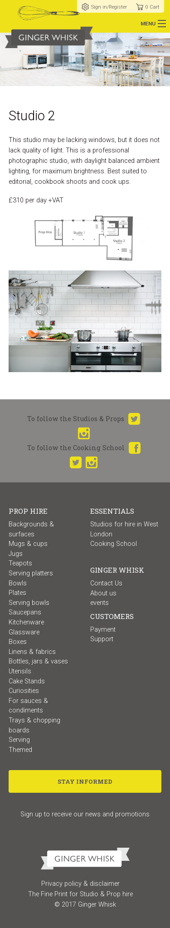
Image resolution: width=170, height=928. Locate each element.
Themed (20, 750)
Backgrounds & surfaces (31, 529)
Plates (17, 593)
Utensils (20, 671)
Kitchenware (26, 622)
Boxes (18, 642)
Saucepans (25, 612)
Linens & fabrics (32, 652)
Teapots (20, 563)
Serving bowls (29, 603)
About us (103, 593)
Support (101, 639)
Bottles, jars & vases (38, 661)
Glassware (24, 632)
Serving (19, 740)
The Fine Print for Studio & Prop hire (80, 894)
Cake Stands (27, 681)
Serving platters (31, 573)
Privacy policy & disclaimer (80, 884)
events (99, 603)
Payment (103, 629)
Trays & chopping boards (34, 725)
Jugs (16, 554)
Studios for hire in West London (124, 529)
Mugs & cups (28, 544)
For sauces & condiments (28, 706)
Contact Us (106, 583)
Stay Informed (85, 781)
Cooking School (113, 544)
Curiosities (24, 691)
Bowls (18, 583)
